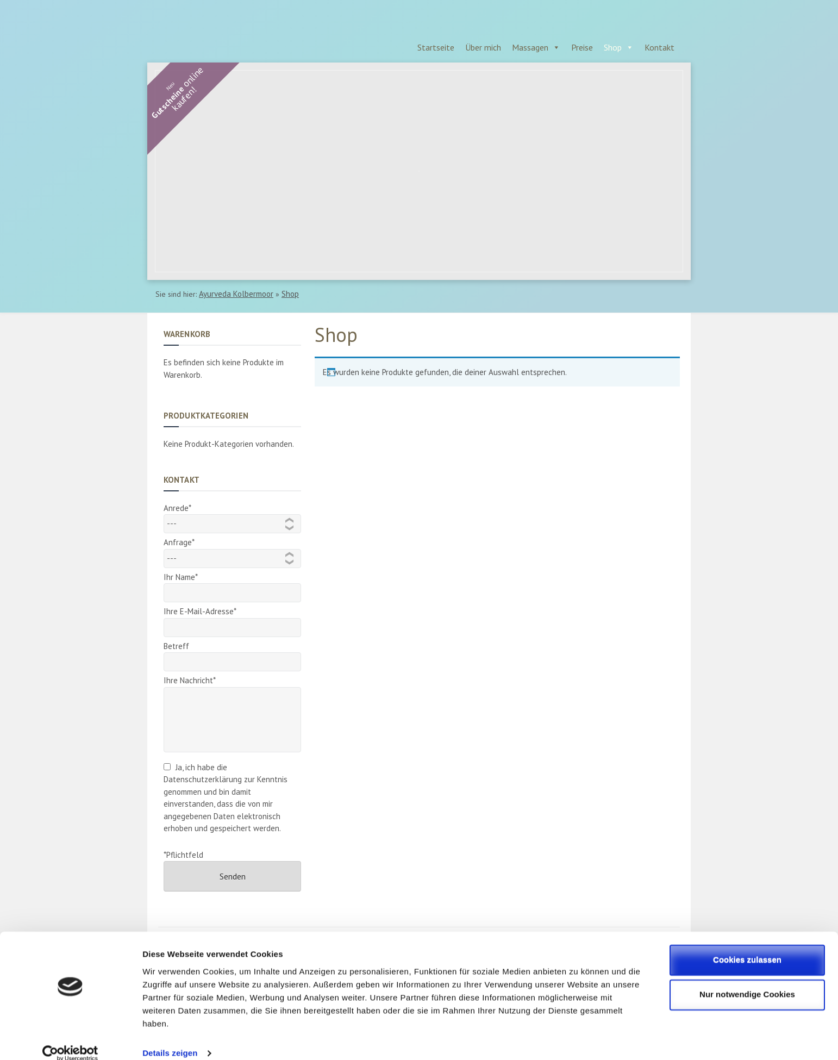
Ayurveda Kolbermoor (236, 294)
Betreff (232, 654)
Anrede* (232, 516)
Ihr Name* (232, 585)
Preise (582, 47)
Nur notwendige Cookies (747, 979)
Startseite (435, 47)
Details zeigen (169, 1038)
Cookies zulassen (747, 945)
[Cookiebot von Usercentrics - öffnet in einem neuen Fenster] (70, 1039)
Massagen (530, 47)
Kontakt (659, 47)
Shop (613, 47)
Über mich (483, 47)
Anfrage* (232, 550)
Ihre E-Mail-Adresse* (232, 619)
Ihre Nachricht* (232, 686)
